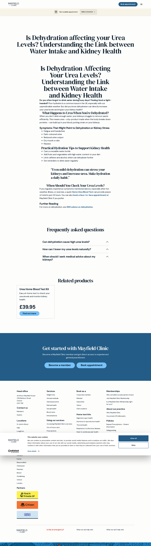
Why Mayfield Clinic (113, 413)
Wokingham (21, 438)
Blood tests (51, 412)
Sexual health (51, 409)
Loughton (20, 431)
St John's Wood (22, 425)
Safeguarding (111, 431)
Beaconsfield (21, 463)
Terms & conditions (113, 434)
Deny (133, 536)
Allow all (133, 529)
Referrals (50, 435)
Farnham (20, 470)
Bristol (19, 473)
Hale (18, 428)
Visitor (79, 406)
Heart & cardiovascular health (87, 432)
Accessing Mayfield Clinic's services (59, 424)
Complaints (110, 441)
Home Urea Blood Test (82, 192)
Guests (19, 415)
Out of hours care (53, 428)
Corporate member (84, 395)
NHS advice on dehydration (80, 207)
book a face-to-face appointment (89, 195)
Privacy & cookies (112, 438)
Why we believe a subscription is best (120, 395)
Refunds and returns (113, 445)
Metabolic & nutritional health (87, 443)
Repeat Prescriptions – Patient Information (117, 426)
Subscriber (80, 402)
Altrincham (21, 449)
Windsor (20, 456)
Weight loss (51, 395)
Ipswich (19, 435)
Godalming (21, 477)
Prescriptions (51, 431)
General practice (53, 402)
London (19, 484)
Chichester (21, 466)
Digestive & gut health (85, 418)
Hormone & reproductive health (88, 422)
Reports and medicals (54, 442)
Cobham (20, 442)
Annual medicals (52, 399)
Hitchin (19, 445)
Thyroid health (82, 425)
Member (80, 399)
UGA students (82, 409)
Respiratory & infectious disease (88, 429)
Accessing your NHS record (56, 438)
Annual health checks (54, 445)
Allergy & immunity (83, 436)
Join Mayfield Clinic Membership (117, 399)
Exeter (19, 459)
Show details (31, 542)
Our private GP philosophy (116, 416)
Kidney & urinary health (85, 439)
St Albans (20, 452)
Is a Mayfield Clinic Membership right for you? (119, 403)
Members (20, 412)
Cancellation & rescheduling (116, 448)
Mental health (52, 406)
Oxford (19, 480)
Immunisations (52, 416)
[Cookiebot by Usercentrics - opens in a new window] (13, 541)
